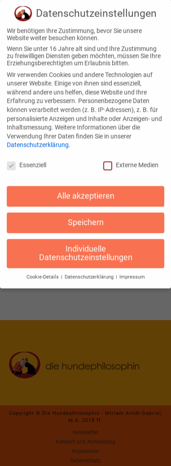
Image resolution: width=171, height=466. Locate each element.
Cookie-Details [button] (43, 270)
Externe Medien (130, 158)
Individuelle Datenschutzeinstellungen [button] (85, 247)
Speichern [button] (86, 215)
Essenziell (26, 158)
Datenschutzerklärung (38, 138)
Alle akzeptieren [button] (85, 189)
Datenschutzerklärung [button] (90, 270)
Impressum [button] (132, 270)
